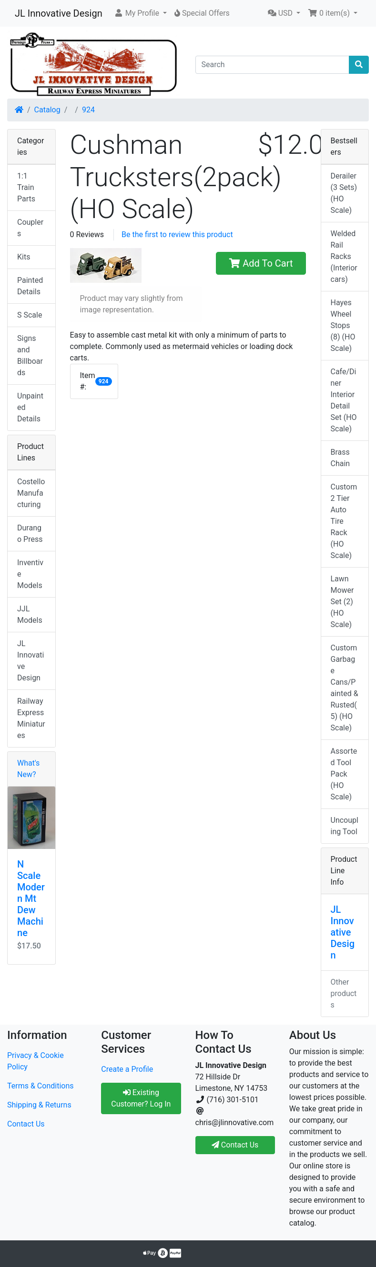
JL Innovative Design (58, 13)
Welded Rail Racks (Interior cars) (344, 256)
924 (88, 109)
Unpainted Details (30, 407)
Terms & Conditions (40, 1085)
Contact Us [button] (235, 1144)
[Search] (272, 65)
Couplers (30, 228)
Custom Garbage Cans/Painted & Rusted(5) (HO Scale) (344, 687)
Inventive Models (30, 574)
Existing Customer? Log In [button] (141, 1098)
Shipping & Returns (39, 1104)
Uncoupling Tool (344, 826)
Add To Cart (261, 263)
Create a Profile (127, 1069)
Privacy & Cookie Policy (35, 1061)
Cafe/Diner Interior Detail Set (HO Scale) (344, 400)
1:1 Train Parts (26, 187)
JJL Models (29, 614)
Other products (344, 993)
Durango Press (29, 533)
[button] (140, 13)
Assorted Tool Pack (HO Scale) (344, 774)
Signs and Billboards (30, 355)
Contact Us (26, 1123)
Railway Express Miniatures (31, 718)
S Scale (29, 314)
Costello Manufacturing (31, 493)
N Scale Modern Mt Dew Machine (31, 898)
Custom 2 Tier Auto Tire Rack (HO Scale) (344, 521)
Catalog (47, 109)
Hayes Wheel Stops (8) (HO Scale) (343, 325)
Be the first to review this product (177, 234)
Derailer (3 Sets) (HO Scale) (344, 193)
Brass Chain (340, 458)
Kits (23, 256)
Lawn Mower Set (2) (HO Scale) (342, 601)
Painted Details (30, 286)
